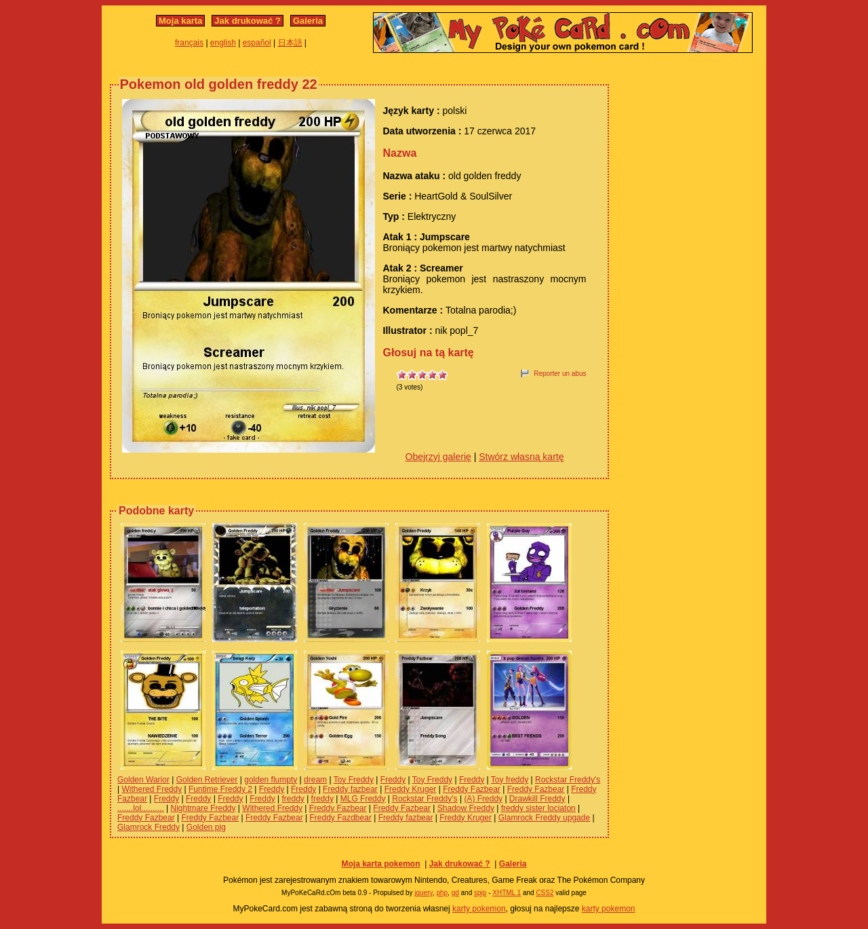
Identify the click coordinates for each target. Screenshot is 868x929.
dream (315, 779)
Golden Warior (143, 779)
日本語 (290, 43)
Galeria (308, 21)
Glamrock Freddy (148, 827)
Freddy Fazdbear (341, 817)
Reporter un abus (560, 373)
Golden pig (206, 827)
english (223, 43)
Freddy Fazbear (471, 789)
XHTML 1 (506, 892)
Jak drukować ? (247, 21)
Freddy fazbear (350, 789)
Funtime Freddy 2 (220, 789)
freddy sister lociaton (538, 808)
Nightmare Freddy (202, 808)
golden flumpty (270, 779)
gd (455, 892)
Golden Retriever (207, 779)
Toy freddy (509, 779)
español (257, 43)
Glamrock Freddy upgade (544, 817)
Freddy (393, 779)
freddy (292, 798)
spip (480, 892)
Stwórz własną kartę (521, 456)
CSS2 (544, 892)
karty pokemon (479, 908)
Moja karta (180, 21)
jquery (423, 892)
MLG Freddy (363, 798)
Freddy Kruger (410, 789)
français (189, 43)
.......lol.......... (140, 808)
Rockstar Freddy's (567, 779)
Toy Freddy (354, 779)
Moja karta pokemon (380, 864)
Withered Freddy (151, 789)
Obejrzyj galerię (438, 456)
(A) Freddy (483, 798)
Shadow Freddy (465, 808)
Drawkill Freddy (537, 798)
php (442, 892)
